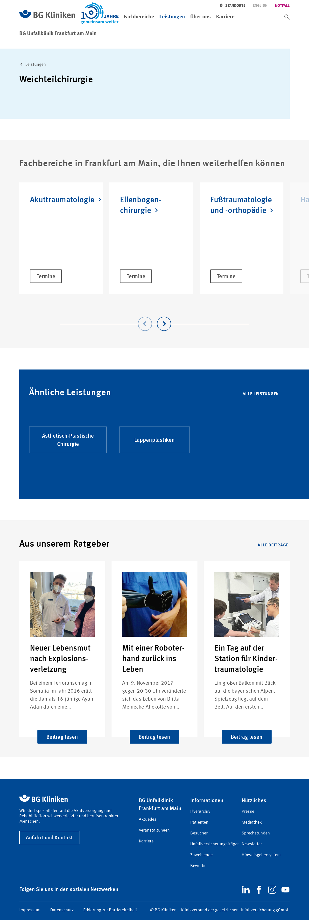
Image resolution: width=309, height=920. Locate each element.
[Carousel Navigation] (154, 317)
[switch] (287, 17)
